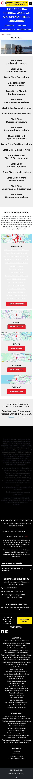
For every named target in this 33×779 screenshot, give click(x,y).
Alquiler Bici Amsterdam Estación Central (16, 256)
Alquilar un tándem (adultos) (16, 730)
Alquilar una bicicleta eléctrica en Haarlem (16, 660)
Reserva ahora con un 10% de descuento (17, 3)
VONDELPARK (21, 25)
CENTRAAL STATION (24, 29)
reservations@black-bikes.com (12, 591)
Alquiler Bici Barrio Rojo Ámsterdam (16, 263)
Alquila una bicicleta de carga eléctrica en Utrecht (16, 655)
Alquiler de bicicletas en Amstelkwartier (16, 250)
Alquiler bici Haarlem (16, 697)
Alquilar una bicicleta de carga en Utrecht (16, 650)
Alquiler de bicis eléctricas (16, 726)
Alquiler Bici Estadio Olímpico (16, 279)
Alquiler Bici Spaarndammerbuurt (16, 295)
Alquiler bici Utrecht (16, 700)
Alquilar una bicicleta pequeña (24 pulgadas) (16, 735)
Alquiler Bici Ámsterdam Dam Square (16, 259)
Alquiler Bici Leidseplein (16, 269)
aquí (26, 536)
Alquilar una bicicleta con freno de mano (16, 742)
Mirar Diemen (16, 348)
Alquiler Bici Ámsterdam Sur (16, 285)
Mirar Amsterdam (16, 304)
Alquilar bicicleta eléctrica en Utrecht (16, 652)
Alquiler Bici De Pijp (16, 272)
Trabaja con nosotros (16, 756)
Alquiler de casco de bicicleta (16, 723)
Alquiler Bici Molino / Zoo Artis (16, 298)
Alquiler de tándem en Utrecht (16, 648)
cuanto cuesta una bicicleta (12, 563)
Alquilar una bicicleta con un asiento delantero (16, 721)
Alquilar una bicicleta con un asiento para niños (16, 718)
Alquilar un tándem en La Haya (16, 645)
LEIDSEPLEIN (9, 25)
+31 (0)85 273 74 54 (9, 588)
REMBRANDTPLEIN (8, 29)
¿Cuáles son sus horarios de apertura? (12, 569)
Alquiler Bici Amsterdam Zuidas (16, 289)
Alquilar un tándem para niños (16, 733)
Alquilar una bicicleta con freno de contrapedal (16, 740)
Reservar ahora (24, 620)
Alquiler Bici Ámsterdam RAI (16, 282)
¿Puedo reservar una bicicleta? (13, 532)
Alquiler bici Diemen (16, 667)
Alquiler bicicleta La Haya (16, 695)
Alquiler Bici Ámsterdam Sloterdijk (16, 253)
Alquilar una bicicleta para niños (16, 737)
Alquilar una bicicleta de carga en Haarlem (16, 657)
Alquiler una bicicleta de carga (16, 728)
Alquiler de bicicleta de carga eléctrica (16, 716)
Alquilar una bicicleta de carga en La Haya (16, 643)
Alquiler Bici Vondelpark (16, 266)
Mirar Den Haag (16, 391)
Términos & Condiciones (16, 758)
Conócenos (16, 751)
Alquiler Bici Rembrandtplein (16, 292)
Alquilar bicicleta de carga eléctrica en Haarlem (16, 662)
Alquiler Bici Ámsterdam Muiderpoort (16, 276)
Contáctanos (17, 754)
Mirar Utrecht (16, 327)
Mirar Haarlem (16, 370)
